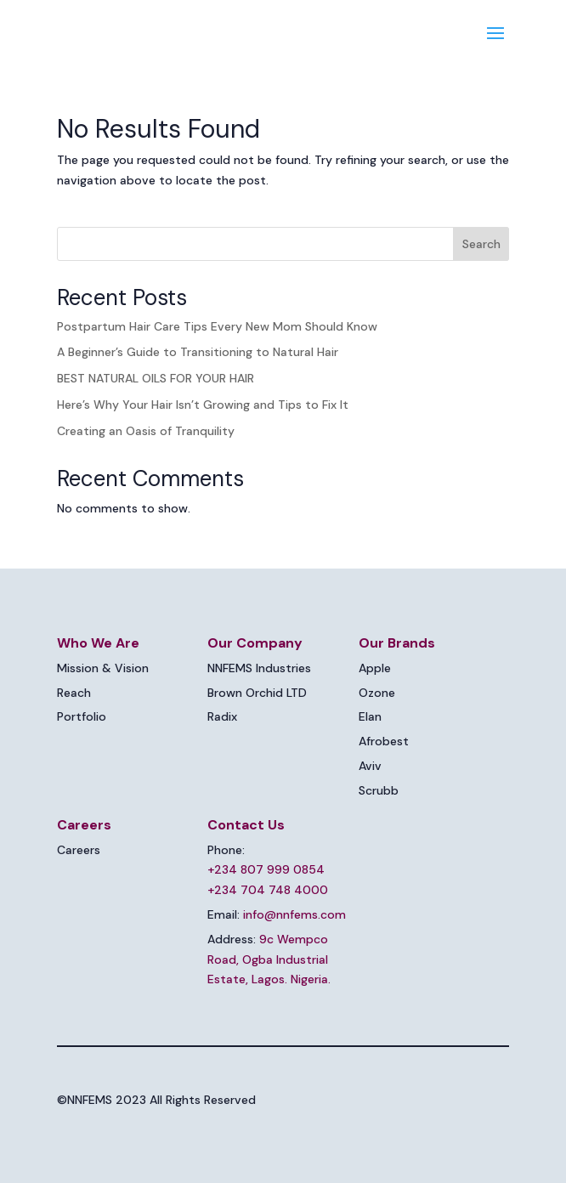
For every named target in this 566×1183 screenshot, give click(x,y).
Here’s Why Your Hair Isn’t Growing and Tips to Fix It (202, 404)
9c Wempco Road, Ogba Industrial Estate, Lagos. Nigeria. (269, 959)
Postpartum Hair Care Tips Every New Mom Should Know (217, 326)
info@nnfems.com (294, 914)
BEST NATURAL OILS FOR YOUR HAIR (155, 378)
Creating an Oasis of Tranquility (146, 431)
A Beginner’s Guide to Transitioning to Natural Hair (197, 351)
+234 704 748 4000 (267, 889)
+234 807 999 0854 (266, 869)
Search (481, 244)
